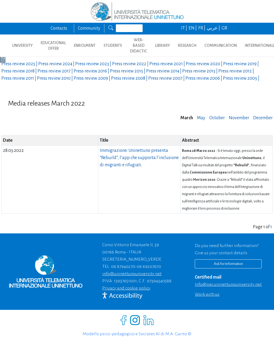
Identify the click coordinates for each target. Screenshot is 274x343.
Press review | (19, 63)
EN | (193, 28)
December (263, 117)
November (239, 117)
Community (89, 28)
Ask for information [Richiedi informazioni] (228, 264)
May (201, 117)
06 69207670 (149, 266)
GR (224, 28)
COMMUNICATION (220, 45)
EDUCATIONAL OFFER (53, 46)
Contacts (59, 28)
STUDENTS (113, 45)
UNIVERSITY (22, 45)
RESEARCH (187, 45)
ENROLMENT (85, 45)
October (217, 117)
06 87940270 (123, 266)
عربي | (214, 28)
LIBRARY (162, 45)
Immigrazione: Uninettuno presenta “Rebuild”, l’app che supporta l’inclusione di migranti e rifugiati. (139, 157)
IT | (184, 28)
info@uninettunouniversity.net (132, 273)
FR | (202, 28)
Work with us (207, 294)
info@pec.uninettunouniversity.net (228, 284)
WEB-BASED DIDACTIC (138, 45)
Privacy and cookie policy (126, 288)
